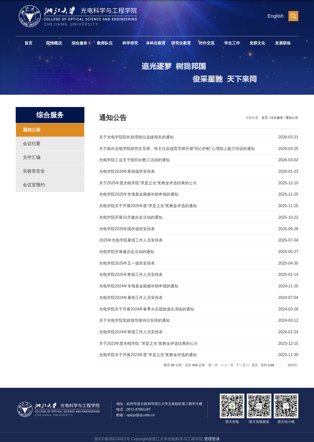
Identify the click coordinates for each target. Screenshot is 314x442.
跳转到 (293, 361)
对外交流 (206, 43)
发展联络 (283, 43)
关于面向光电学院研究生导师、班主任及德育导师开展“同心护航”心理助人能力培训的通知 (177, 148)
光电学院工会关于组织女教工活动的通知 (134, 160)
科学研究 (130, 43)
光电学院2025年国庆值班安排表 (127, 227)
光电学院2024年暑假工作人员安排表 (131, 295)
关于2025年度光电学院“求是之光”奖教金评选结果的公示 (148, 182)
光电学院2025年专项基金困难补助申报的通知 (139, 193)
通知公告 (292, 118)
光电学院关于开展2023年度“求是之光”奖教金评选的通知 (148, 351)
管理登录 (212, 435)
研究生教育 (181, 43)
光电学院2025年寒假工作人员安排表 (131, 272)
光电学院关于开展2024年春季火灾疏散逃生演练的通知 (146, 306)
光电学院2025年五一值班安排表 (127, 261)
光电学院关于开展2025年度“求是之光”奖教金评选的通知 (148, 205)
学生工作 (232, 43)
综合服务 (79, 43)
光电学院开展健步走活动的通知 (126, 250)
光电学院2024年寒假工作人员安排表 (131, 329)
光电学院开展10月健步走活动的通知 (130, 216)
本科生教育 (156, 43)
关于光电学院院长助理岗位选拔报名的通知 (136, 137)
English (275, 16)
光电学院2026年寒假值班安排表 (127, 171)
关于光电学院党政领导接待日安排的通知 (134, 318)
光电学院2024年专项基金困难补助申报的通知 (139, 284)
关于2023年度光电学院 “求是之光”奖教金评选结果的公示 (148, 340)
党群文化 (257, 43)
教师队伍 (105, 43)
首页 (28, 43)
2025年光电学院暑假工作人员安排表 (131, 239)
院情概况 (54, 43)
